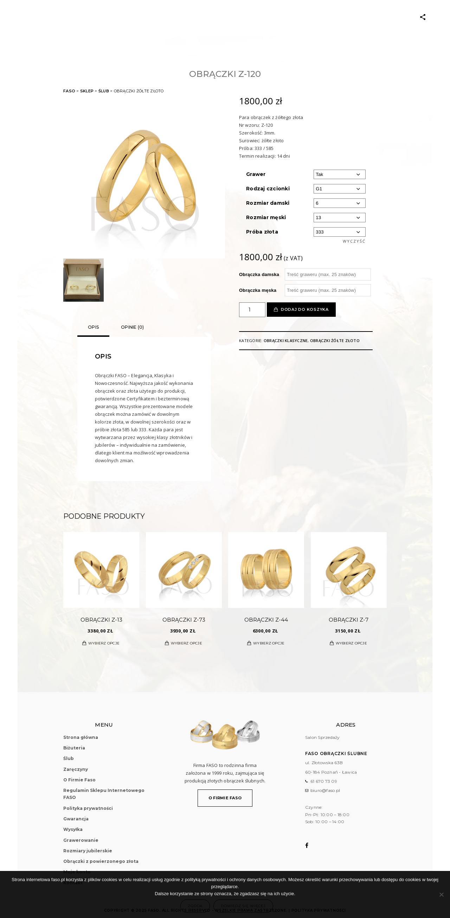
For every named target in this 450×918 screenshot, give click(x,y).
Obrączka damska (259, 274)
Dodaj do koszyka (305, 309)
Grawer (256, 174)
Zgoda (195, 906)
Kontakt (339, 17)
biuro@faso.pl (325, 790)
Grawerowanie (80, 840)
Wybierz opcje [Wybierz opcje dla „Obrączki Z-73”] (186, 643)
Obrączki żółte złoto (335, 340)
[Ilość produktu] (252, 309)
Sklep (87, 90)
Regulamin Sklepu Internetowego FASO (103, 794)
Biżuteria (110, 17)
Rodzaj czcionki (268, 188)
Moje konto (304, 17)
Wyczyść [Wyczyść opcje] (354, 241)
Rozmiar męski (266, 217)
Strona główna (80, 737)
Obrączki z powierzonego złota (101, 861)
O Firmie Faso (262, 17)
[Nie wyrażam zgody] (441, 894)
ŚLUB (136, 17)
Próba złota (262, 232)
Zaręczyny (164, 17)
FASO (69, 90)
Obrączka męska (257, 290)
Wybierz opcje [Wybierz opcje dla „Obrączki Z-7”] (351, 643)
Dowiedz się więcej (243, 906)
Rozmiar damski (268, 203)
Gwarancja (76, 818)
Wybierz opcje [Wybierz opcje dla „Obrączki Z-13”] (104, 643)
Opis (93, 327)
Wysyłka (73, 829)
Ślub (103, 90)
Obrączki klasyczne (286, 340)
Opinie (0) (132, 327)
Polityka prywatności (88, 808)
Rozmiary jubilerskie (87, 850)
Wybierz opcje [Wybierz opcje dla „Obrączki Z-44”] (268, 643)
